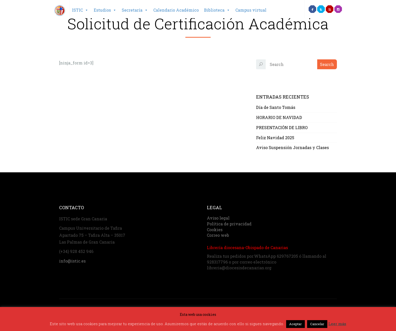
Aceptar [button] (295, 324)
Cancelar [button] (317, 324)
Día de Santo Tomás (275, 107)
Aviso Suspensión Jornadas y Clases (292, 147)
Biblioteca (217, 10)
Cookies (214, 229)
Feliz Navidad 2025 (275, 137)
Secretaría (135, 10)
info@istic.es (72, 261)
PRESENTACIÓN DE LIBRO (282, 127)
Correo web (218, 235)
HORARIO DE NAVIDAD (279, 117)
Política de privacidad (229, 223)
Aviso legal (218, 218)
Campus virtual (250, 10)
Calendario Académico (176, 10)
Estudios (105, 10)
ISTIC (80, 10)
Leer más (337, 323)
